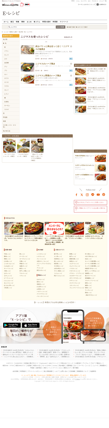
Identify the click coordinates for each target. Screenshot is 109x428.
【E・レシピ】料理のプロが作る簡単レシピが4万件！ (54, 302)
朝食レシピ (88, 288)
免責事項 (93, 371)
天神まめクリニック (66, 363)
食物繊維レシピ (89, 278)
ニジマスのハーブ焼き (45, 64)
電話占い (99, 363)
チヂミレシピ (73, 280)
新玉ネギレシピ (41, 270)
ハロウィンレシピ (42, 291)
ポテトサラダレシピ (75, 278)
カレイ (6, 90)
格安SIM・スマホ (8, 365)
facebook (76, 194)
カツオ (6, 82)
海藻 (4, 121)
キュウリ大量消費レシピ (92, 266)
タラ (5, 59)
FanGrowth (43, 363)
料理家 (55, 22)
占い (89, 1)
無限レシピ (88, 285)
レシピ (88, 365)
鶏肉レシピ (7, 259)
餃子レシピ (72, 256)
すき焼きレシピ (58, 266)
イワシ (6, 51)
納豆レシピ (22, 268)
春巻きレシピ (73, 261)
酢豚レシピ (72, 254)
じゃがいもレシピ (9, 263)
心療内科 (78, 363)
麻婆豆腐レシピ (74, 259)
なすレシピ (7, 273)
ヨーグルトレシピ (24, 259)
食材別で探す (8, 36)
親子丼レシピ (58, 254)
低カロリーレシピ (90, 275)
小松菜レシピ (8, 288)
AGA (60, 368)
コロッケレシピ (74, 285)
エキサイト (102, 4)
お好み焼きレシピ (59, 268)
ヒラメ (6, 94)
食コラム (37, 22)
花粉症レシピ (41, 284)
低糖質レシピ (89, 273)
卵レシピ (22, 254)
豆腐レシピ (22, 261)
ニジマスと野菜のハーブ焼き (48, 76)
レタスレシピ (41, 256)
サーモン (7, 105)
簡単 (23, 22)
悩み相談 (62, 365)
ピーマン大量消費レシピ (92, 263)
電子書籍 (75, 368)
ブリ (5, 70)
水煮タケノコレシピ (43, 261)
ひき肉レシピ (8, 261)
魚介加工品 (6, 131)
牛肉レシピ (7, 254)
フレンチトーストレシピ (76, 288)
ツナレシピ (22, 275)
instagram (87, 194)
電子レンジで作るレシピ (92, 271)
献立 (12, 22)
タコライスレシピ (74, 283)
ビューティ (84, 1)
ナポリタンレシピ (74, 271)
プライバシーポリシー (35, 371)
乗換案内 (103, 365)
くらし (78, 1)
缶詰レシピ (88, 259)
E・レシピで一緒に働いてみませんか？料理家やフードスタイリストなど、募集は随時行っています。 (54, 375)
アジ (5, 66)
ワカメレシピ (23, 273)
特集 (17, 22)
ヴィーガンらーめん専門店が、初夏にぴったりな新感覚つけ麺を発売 (25, 352)
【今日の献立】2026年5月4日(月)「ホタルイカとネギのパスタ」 (23, 350)
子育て (73, 1)
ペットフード (52, 368)
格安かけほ (37, 365)
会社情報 (15, 371)
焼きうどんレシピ (59, 275)
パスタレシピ (73, 268)
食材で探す (72, 27)
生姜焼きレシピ (58, 259)
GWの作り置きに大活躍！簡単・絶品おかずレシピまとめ (96, 71)
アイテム (85, 363)
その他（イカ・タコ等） (9, 126)
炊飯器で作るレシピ (91, 268)
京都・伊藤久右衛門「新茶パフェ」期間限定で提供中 (56, 352)
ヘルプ (56, 371)
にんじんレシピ (8, 280)
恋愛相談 (69, 365)
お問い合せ (64, 371)
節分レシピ (40, 282)
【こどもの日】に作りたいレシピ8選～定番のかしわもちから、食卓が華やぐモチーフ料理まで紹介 (71, 354)
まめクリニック (54, 363)
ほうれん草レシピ (9, 285)
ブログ (92, 363)
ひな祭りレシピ (41, 286)
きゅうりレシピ (8, 283)
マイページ (64, 22)
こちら (77, 379)
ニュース (95, 365)
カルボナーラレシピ (75, 275)
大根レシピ (7, 271)
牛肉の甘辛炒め (80, 158)
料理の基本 (46, 22)
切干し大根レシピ (24, 271)
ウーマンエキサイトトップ (86, 4)
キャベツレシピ (8, 268)
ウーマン (82, 365)
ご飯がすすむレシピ (91, 295)
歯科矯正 (39, 368)
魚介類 (5, 39)
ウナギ (6, 109)
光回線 (29, 365)
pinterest (103, 194)
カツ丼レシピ (58, 256)
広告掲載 (72, 371)
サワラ (6, 78)
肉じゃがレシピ (58, 261)
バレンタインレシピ (43, 296)
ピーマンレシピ (8, 278)
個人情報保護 (48, 371)
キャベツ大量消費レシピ (92, 261)
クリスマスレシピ (42, 294)
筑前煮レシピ (58, 263)
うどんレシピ (58, 273)
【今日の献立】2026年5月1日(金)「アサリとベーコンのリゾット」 (96, 99)
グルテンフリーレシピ (91, 280)
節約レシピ (88, 283)
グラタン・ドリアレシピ (76, 273)
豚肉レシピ (7, 256)
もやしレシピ (8, 275)
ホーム (6, 22)
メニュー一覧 (103, 1)
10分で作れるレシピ (91, 256)
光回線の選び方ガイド (31, 363)
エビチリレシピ (74, 263)
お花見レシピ (41, 289)
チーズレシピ (23, 256)
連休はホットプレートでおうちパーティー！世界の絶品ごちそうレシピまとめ (28, 354)
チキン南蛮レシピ (59, 271)
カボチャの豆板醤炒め (82, 177)
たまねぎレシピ (8, 266)
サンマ (6, 55)
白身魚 (6, 102)
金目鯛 (6, 63)
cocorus (55, 365)
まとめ (29, 22)
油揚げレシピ (23, 266)
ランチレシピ (89, 290)
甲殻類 (5, 117)
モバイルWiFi (46, 365)
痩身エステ (67, 368)
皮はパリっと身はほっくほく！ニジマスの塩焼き (52, 47)
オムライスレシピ (74, 266)
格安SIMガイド (20, 365)
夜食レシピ (88, 292)
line (92, 194)
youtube (98, 194)
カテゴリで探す (83, 27)
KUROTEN (18, 363)
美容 (45, 368)
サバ (5, 74)
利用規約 (23, 371)
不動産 (32, 368)
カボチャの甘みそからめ (83, 168)
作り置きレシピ (89, 254)
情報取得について (82, 371)
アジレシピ (40, 268)
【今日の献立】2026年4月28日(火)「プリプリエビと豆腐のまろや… (96, 90)
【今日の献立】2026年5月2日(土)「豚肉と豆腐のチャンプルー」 (96, 80)
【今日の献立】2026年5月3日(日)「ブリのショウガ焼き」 (57, 350)
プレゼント (95, 1)
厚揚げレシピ (23, 263)
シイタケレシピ (41, 254)
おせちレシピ (41, 279)
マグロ (6, 86)
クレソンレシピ (41, 259)
